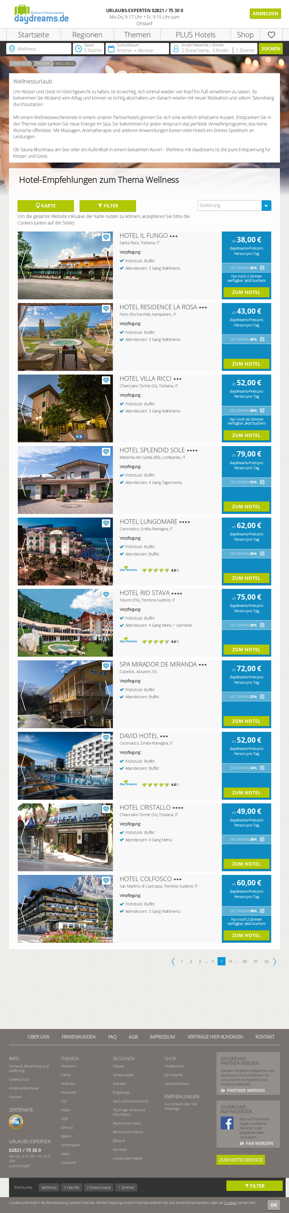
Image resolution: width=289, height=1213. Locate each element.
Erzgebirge (121, 1092)
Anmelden (265, 13)
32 (266, 961)
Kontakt (264, 1037)
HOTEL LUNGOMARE (149, 521)
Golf (64, 1118)
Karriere (15, 1096)
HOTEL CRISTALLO (145, 807)
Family (66, 1074)
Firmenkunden (79, 1037)
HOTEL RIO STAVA (145, 592)
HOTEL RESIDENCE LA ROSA (158, 306)
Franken (119, 1083)
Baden (66, 1136)
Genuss (67, 1127)
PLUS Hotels (196, 34)
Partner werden (245, 1090)
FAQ (112, 1037)
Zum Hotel (246, 292)
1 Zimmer (126, 1187)
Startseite (33, 34)
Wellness (64, 63)
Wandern (68, 1066)
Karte (45, 206)
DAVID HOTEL (139, 735)
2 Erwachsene (99, 1187)
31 (255, 961)
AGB (133, 1037)
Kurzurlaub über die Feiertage (181, 1106)
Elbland (119, 1140)
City (64, 1101)
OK (273, 1205)
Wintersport (70, 1144)
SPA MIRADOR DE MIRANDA (158, 664)
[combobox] (235, 205)
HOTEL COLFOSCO (146, 878)
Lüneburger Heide (127, 1158)
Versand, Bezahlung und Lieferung (29, 1068)
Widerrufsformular (24, 1088)
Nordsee (120, 1149)
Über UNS (38, 1037)
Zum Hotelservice (240, 1160)
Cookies (230, 1202)
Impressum (162, 1037)
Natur (65, 1153)
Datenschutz (19, 1079)
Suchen (271, 49)
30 (244, 961)
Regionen (87, 34)
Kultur (66, 1109)
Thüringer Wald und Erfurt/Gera (129, 1112)
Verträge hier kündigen (215, 1037)
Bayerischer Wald (127, 1123)
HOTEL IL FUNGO (144, 235)
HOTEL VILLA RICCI (146, 378)
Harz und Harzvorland (130, 1101)
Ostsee (118, 1066)
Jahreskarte (173, 1074)
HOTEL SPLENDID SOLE (152, 450)
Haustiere (68, 1162)
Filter (108, 206)
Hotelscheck (174, 1066)
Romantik (68, 1092)
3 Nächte (72, 1187)
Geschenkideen (177, 1083)
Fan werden (259, 1143)
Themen (137, 34)
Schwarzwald (123, 1074)
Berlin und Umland (128, 1131)
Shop (245, 34)
